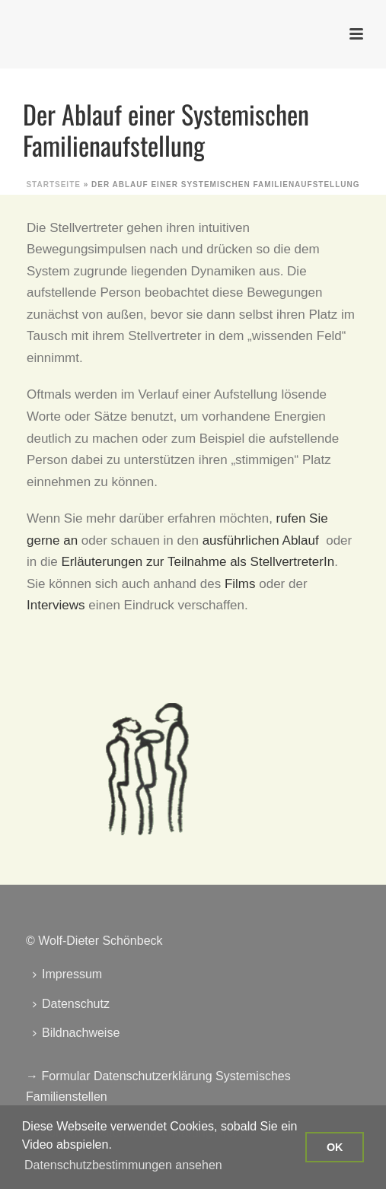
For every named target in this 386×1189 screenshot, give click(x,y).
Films (240, 584)
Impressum (67, 974)
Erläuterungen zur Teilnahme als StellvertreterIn (197, 562)
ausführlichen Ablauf (261, 540)
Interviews (56, 605)
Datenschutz (71, 1003)
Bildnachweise (76, 1032)
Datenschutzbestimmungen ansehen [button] (123, 1165)
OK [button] (335, 1147)
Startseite (53, 184)
